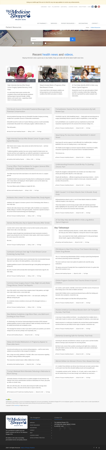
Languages (44, 6)
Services (54, 23)
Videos (48, 43)
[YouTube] (99, 447)
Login (89, 6)
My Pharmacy (42, 23)
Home (87, 27)
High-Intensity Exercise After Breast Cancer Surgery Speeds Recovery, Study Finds (19, 87)
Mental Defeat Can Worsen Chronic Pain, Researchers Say (77, 361)
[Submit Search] (72, 39)
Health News (37, 43)
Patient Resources (67, 23)
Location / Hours (73, 6)
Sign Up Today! (82, 6)
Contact (95, 23)
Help (49, 6)
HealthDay (16, 405)
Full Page (39, 131)
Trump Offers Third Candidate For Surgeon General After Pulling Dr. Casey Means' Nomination (28, 167)
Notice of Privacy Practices (37, 437)
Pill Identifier (55, 6)
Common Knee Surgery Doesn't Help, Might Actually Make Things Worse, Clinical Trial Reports (28, 284)
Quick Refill (64, 6)
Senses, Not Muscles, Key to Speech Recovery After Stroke (28, 223)
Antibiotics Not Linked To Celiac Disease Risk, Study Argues (28, 197)
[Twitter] (96, 447)
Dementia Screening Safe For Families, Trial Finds (74, 335)
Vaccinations (83, 23)
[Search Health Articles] (50, 39)
